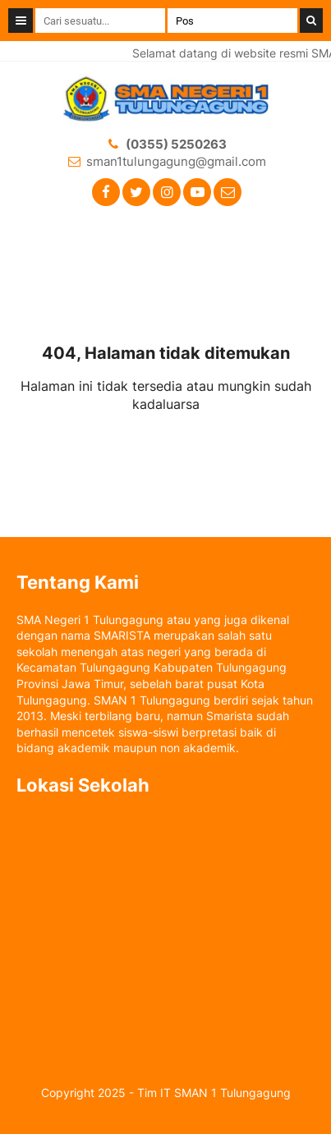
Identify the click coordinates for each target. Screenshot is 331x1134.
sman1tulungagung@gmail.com (176, 161)
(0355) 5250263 (176, 144)
